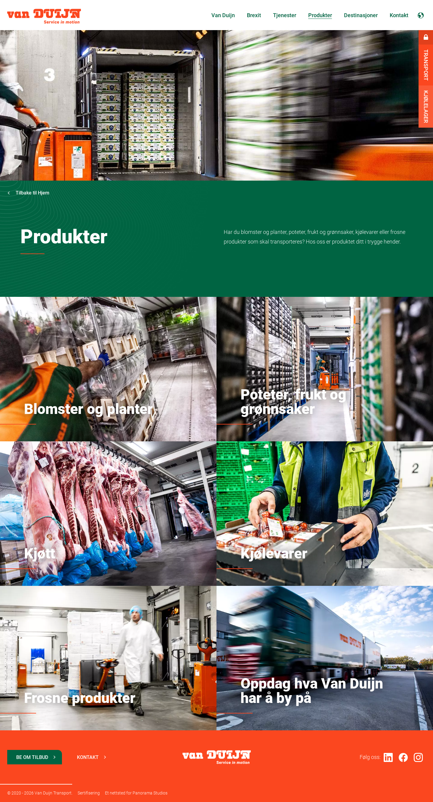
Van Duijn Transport (44, 16)
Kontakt (88, 757)
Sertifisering (89, 793)
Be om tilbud (32, 757)
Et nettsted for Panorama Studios (136, 793)
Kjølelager (426, 106)
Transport (426, 65)
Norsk (420, 15)
